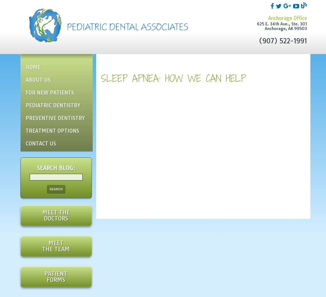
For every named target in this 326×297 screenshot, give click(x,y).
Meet (56, 246)
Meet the (56, 215)
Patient (56, 277)
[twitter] (279, 6)
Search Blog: (56, 167)
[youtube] (297, 6)
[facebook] (273, 6)
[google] (288, 6)
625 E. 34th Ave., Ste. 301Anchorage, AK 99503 (282, 26)
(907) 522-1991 (283, 41)
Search (56, 189)
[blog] (304, 6)
